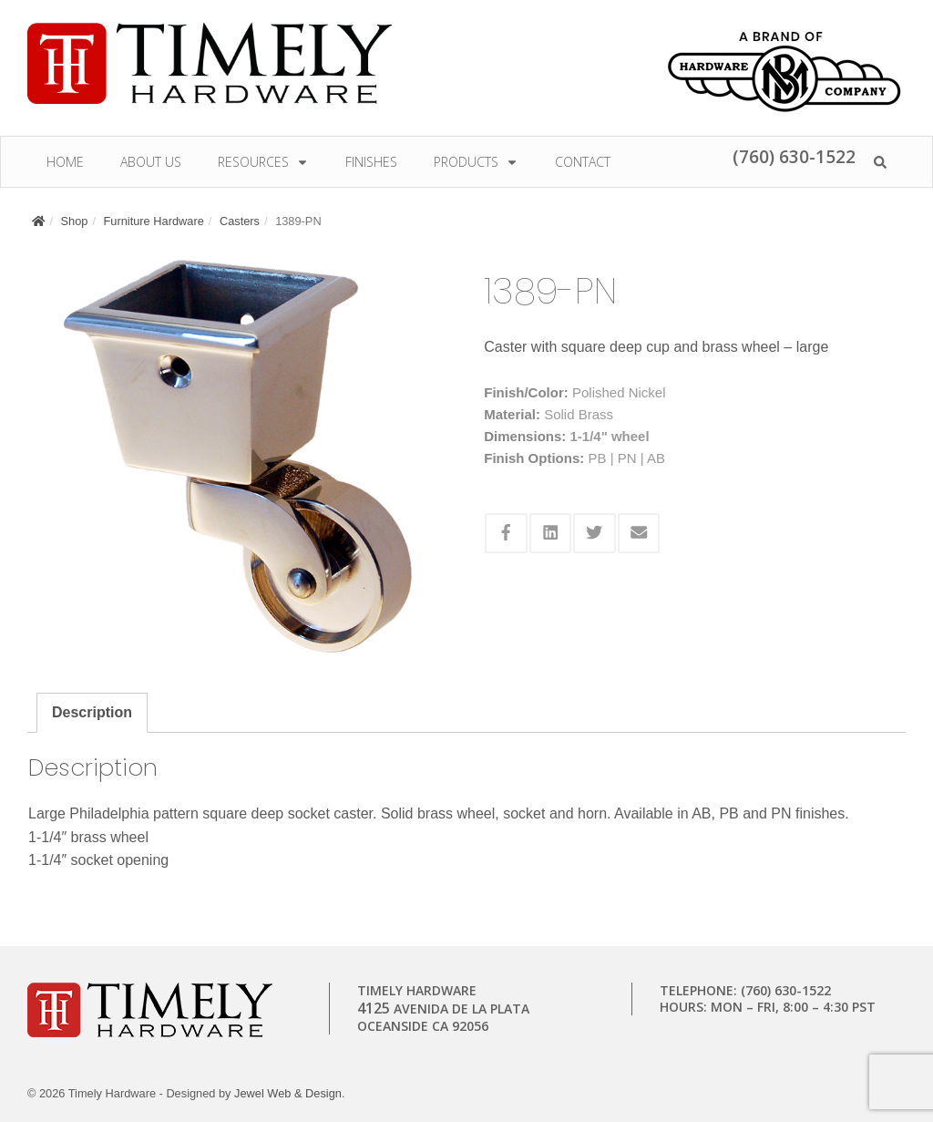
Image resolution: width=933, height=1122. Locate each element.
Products (476, 161)
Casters (240, 221)
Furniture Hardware (154, 221)
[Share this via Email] (639, 533)
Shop (74, 221)
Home (65, 161)
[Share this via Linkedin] (550, 533)
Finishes (371, 161)
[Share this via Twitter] (594, 533)
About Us (150, 161)
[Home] (38, 221)
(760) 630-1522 (794, 156)
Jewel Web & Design (288, 1093)
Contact (582, 161)
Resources (263, 161)
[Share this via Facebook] (506, 533)
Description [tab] (92, 712)
